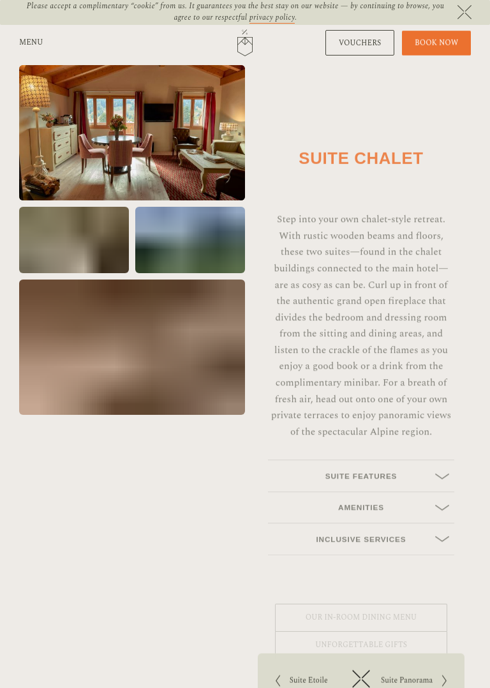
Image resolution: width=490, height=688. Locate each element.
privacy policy (272, 17)
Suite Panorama (416, 682)
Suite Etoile (309, 682)
